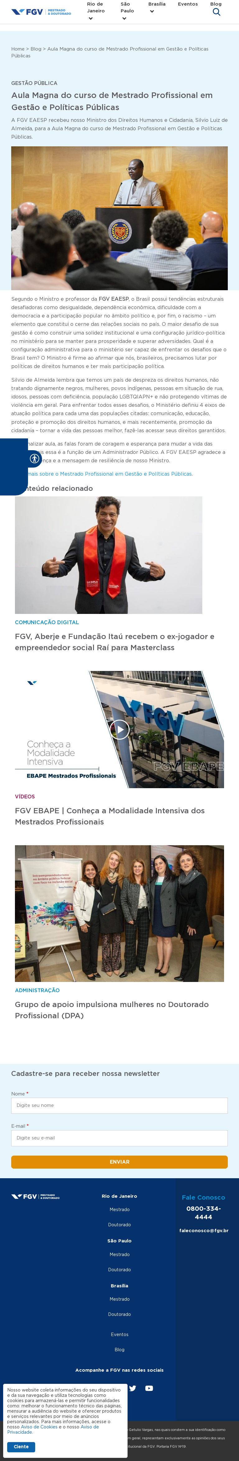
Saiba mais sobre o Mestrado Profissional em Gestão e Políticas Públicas (101, 474)
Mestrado (120, 1210)
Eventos (188, 4)
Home (18, 49)
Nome (18, 1094)
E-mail (18, 1126)
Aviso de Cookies (39, 1427)
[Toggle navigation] (216, 12)
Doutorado (119, 1225)
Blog (216, 4)
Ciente (21, 1447)
